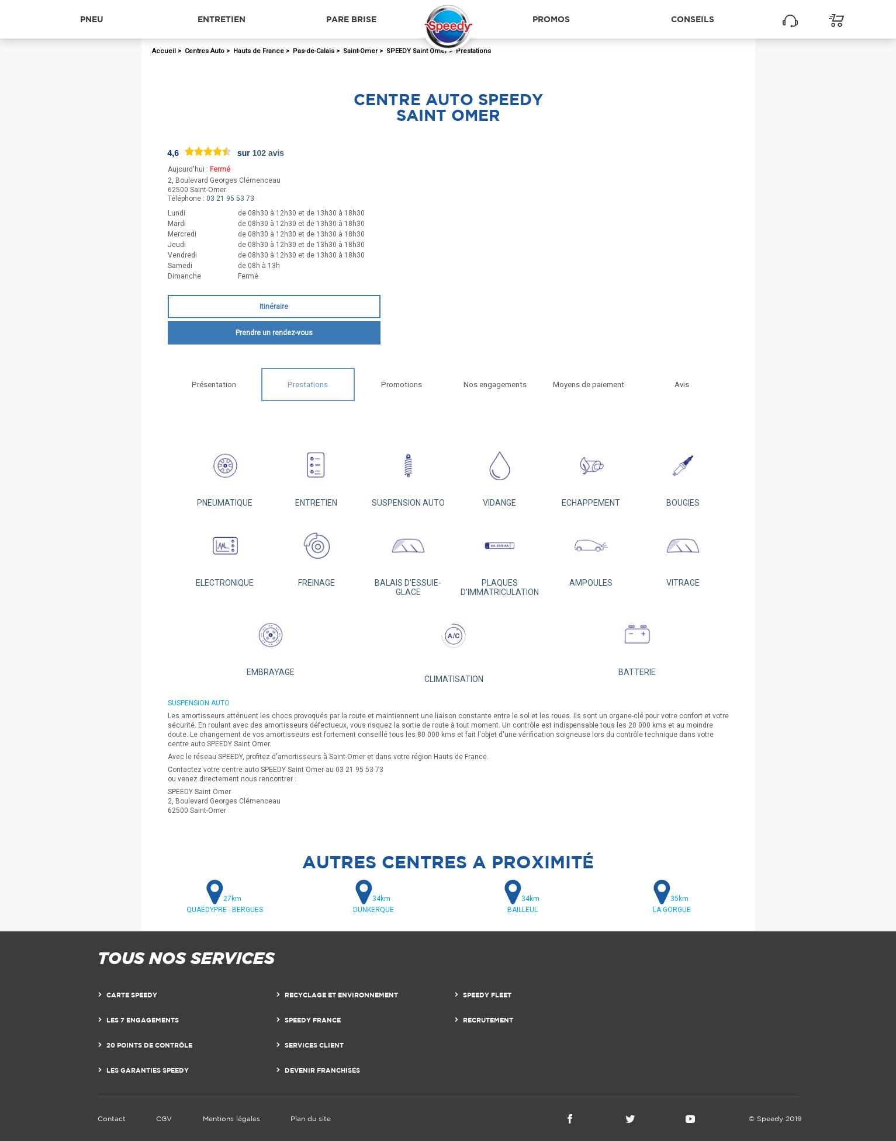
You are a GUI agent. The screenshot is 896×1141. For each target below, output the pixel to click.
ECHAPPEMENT (591, 473)
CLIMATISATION (454, 645)
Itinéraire (274, 306)
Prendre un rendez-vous (274, 333)
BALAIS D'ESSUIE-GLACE (408, 558)
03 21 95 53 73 (230, 198)
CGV (164, 1118)
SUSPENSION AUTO (408, 473)
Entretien (221, 19)
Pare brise (351, 19)
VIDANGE (499, 473)
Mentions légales (231, 1118)
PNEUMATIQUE (225, 473)
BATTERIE (637, 642)
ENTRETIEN (316, 473)
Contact (112, 1118)
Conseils (692, 19)
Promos (551, 19)
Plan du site (310, 1118)
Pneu (91, 19)
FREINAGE (316, 553)
